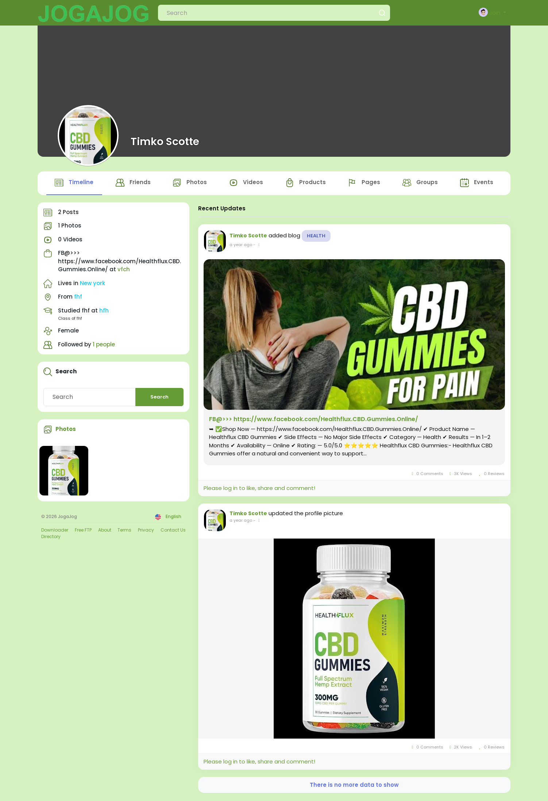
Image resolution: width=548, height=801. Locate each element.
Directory (51, 537)
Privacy (146, 530)
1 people (104, 345)
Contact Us (173, 530)
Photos (65, 429)
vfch (123, 270)
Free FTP (83, 530)
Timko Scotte (165, 141)
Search (159, 397)
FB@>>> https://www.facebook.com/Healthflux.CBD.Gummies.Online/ (313, 420)
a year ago (240, 245)
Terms (124, 530)
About (104, 530)
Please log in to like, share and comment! (259, 489)
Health (316, 236)
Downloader (54, 530)
